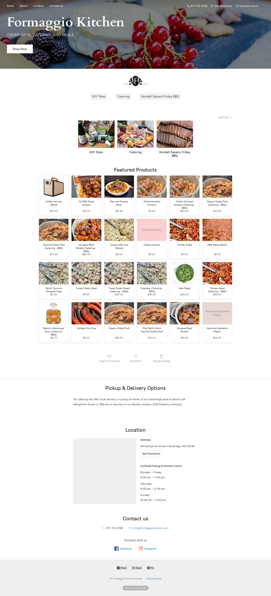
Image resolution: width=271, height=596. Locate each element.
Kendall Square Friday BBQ (160, 96)
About (23, 5)
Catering (123, 96)
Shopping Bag (161, 358)
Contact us (56, 5)
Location (38, 5)
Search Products (109, 358)
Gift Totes (99, 96)
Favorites (135, 358)
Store (10, 5)
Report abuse (154, 578)
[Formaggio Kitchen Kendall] (135, 80)
